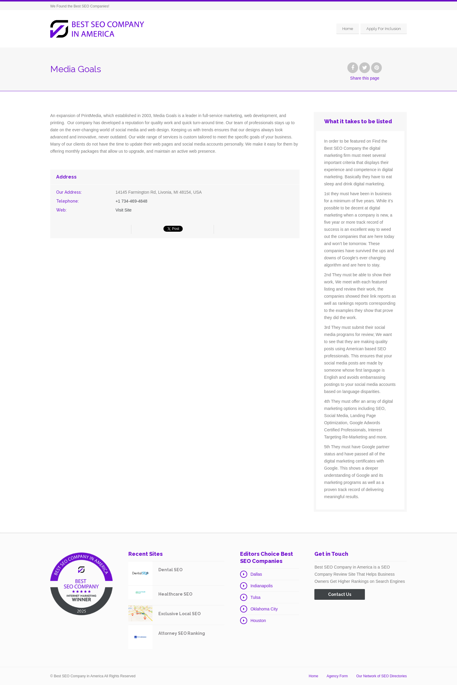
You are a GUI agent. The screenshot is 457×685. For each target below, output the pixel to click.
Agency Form (337, 676)
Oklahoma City (264, 609)
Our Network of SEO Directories (381, 676)
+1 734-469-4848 (131, 201)
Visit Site (124, 210)
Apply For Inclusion (383, 28)
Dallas (256, 574)
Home (347, 28)
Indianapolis (261, 585)
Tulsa (255, 597)
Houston (258, 620)
